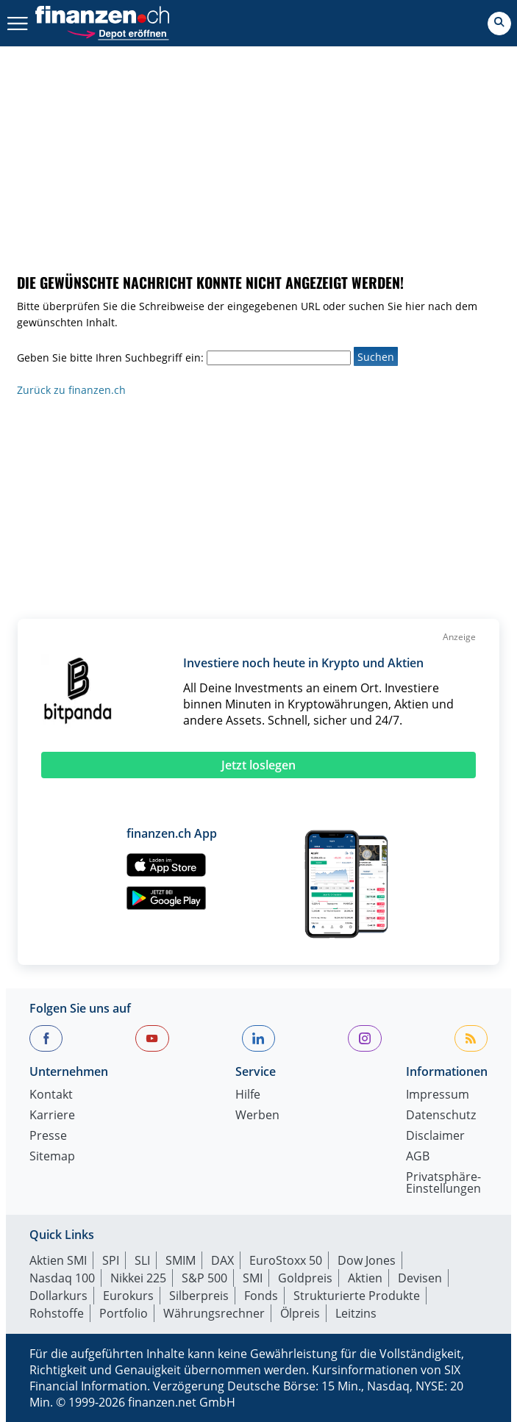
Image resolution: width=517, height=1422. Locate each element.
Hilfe (247, 1095)
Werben (257, 1116)
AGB (417, 1157)
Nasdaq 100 (62, 1278)
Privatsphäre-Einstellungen (443, 1183)
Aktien (365, 1278)
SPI (110, 1260)
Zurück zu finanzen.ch (71, 390)
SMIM (180, 1260)
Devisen (420, 1278)
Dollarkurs (58, 1296)
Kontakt (51, 1095)
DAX (222, 1260)
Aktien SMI (58, 1260)
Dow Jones (367, 1260)
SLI (142, 1260)
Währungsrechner (214, 1313)
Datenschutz (441, 1116)
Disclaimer (435, 1136)
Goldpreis (305, 1278)
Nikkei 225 (138, 1278)
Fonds (261, 1296)
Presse (48, 1136)
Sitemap (52, 1157)
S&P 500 (204, 1278)
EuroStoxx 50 (285, 1260)
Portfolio (123, 1313)
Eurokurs (128, 1296)
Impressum (437, 1095)
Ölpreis (300, 1313)
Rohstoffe (56, 1313)
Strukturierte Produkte (356, 1296)
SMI (253, 1278)
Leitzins (356, 1313)
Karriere (52, 1116)
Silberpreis (199, 1296)
